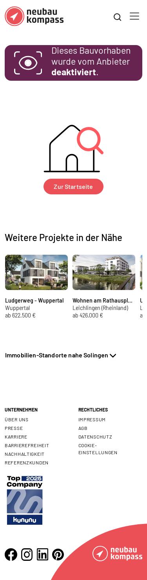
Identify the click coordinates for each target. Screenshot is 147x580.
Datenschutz (95, 436)
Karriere (16, 436)
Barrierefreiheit (27, 445)
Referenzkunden (27, 462)
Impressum (92, 419)
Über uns (17, 419)
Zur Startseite (73, 186)
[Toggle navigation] (134, 16)
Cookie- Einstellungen (98, 448)
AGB (83, 428)
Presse (14, 428)
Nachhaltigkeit (25, 454)
